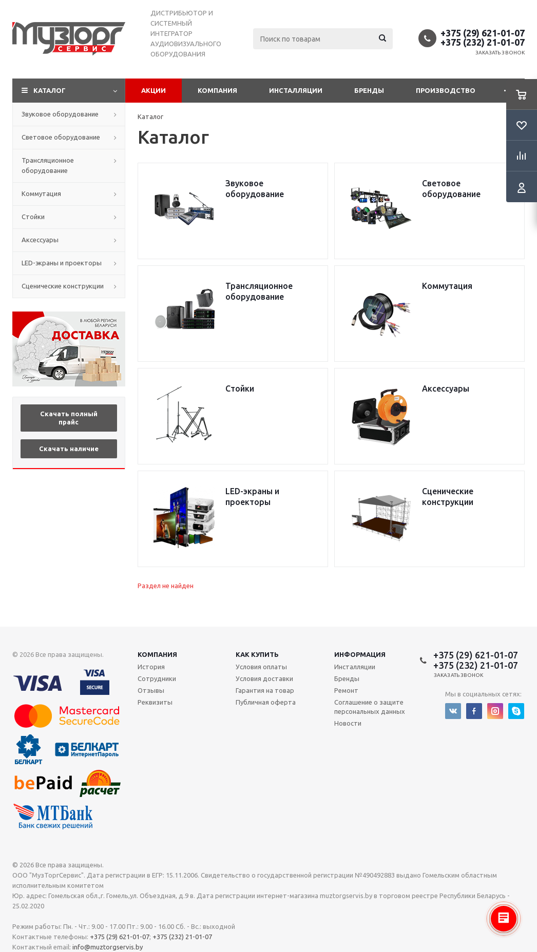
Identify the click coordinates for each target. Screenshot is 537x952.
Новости (347, 723)
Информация (360, 654)
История (151, 666)
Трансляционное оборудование (48, 165)
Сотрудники (157, 678)
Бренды (369, 90)
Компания (217, 90)
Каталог (49, 90)
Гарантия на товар (265, 690)
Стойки (33, 216)
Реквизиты (155, 702)
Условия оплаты (261, 666)
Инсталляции (295, 90)
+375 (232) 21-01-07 (482, 42)
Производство (445, 90)
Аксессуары (40, 239)
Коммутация (41, 193)
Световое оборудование (61, 137)
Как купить (257, 654)
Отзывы (151, 690)
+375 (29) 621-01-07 (482, 32)
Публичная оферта (266, 702)
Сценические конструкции (63, 285)
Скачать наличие (69, 448)
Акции (153, 90)
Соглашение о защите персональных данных (369, 706)
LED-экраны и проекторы (62, 262)
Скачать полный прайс (69, 417)
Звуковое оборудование (60, 114)
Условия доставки (264, 678)
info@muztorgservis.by (107, 946)
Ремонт (346, 690)
